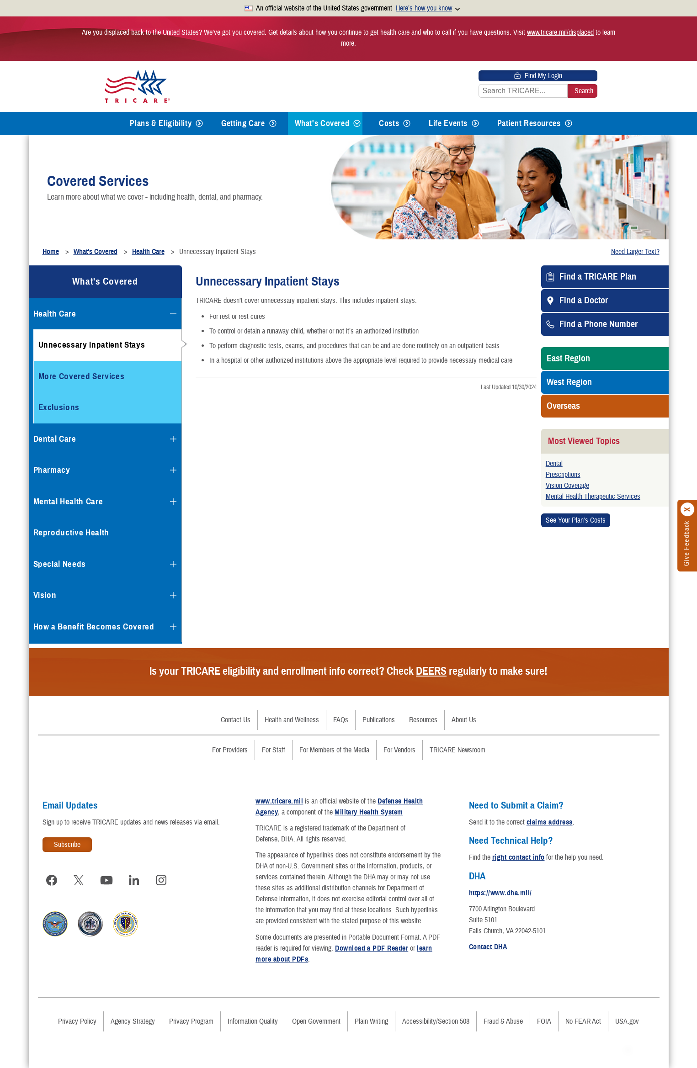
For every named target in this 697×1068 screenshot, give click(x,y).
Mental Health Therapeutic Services (593, 496)
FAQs (340, 719)
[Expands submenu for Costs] (406, 123)
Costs (389, 123)
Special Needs (59, 564)
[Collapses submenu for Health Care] (173, 313)
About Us (464, 719)
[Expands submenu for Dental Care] (173, 439)
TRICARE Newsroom (457, 750)
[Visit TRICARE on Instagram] (161, 880)
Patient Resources (529, 123)
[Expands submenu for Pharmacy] (173, 470)
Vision (45, 595)
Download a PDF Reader (371, 948)
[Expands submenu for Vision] (173, 595)
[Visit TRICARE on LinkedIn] (134, 880)
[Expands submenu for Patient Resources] (568, 123)
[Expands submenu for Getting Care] (272, 123)
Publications (378, 719)
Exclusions (59, 407)
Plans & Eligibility (161, 123)
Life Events (448, 123)
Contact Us (235, 719)
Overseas (563, 406)
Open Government (316, 1021)
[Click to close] (688, 510)
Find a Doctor (583, 300)
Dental (554, 463)
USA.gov (627, 1021)
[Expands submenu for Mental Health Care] (173, 501)
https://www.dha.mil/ (500, 893)
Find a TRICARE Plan (597, 276)
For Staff (273, 750)
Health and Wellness (292, 719)
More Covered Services (81, 376)
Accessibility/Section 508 (435, 1021)
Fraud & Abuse (503, 1021)
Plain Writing (371, 1021)
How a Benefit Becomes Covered (93, 626)
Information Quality (253, 1021)
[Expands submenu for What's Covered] (356, 123)
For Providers (230, 750)
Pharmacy (51, 470)
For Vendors (399, 750)
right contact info (518, 857)
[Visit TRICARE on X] (79, 880)
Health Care (54, 313)
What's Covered (322, 123)
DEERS (431, 671)
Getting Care (243, 123)
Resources (423, 719)
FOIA (544, 1021)
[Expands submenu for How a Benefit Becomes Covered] (173, 626)
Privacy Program (191, 1021)
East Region (568, 358)
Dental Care (54, 439)
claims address (550, 822)
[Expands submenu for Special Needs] (173, 564)
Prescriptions (563, 474)
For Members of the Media (334, 750)
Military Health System (369, 812)
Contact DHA (488, 947)
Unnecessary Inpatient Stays (91, 344)
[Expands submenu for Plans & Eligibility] (199, 123)
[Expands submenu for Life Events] (475, 123)
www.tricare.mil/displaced (560, 32)
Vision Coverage (567, 485)
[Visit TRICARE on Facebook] (52, 880)
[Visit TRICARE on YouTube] (106, 880)
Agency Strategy (133, 1021)
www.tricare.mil (279, 801)
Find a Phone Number (598, 324)
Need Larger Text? (635, 251)
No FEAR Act (583, 1021)
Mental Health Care (68, 501)
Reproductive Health (71, 532)
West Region (569, 382)
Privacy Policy (77, 1021)
